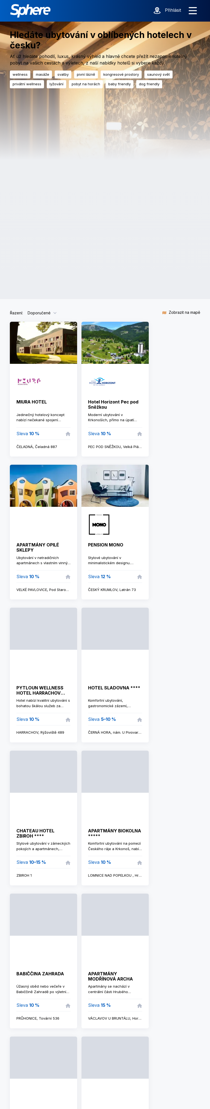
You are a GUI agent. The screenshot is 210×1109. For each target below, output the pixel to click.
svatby (63, 74)
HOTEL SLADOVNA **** (114, 687)
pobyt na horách (86, 84)
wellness (20, 74)
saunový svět (158, 74)
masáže (42, 74)
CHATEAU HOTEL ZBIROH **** (35, 833)
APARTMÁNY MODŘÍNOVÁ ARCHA (110, 976)
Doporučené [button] (39, 313)
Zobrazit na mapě (181, 312)
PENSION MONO (105, 545)
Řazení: (16, 313)
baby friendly (119, 84)
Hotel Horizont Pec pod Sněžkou (113, 404)
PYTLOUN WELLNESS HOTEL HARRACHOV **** (39, 693)
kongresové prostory (121, 74)
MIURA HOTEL (31, 402)
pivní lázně (86, 74)
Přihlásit (173, 10)
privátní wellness (27, 84)
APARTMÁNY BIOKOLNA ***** (114, 833)
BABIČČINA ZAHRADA (40, 973)
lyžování (56, 84)
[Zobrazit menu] (192, 11)
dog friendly (149, 84)
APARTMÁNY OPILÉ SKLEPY (37, 547)
